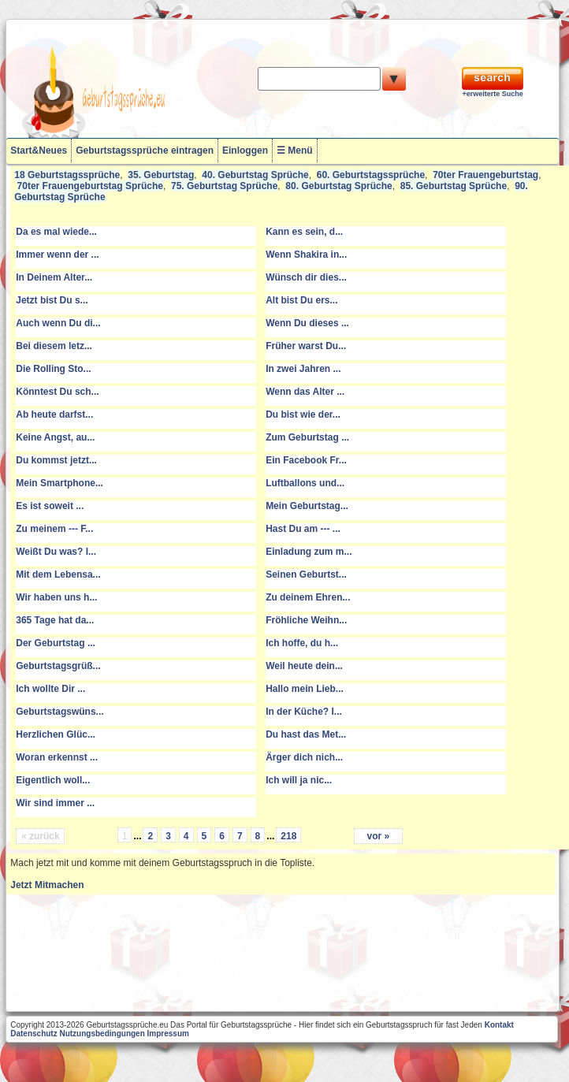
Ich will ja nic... (299, 780)
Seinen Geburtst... (306, 574)
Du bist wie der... (303, 414)
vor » (378, 836)
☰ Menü (295, 150)
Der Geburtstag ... (55, 643)
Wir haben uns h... (56, 597)
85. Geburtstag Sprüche (453, 185)
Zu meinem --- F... (54, 528)
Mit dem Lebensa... (58, 574)
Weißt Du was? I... (56, 551)
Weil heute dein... (304, 665)
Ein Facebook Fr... (306, 460)
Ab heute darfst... (54, 414)
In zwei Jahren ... (303, 368)
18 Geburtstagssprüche (67, 174)
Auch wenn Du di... (58, 323)
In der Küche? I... (304, 711)
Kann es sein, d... (304, 231)
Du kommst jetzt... (56, 460)
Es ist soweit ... (50, 505)
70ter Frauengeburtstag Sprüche (90, 185)
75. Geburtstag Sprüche (224, 185)
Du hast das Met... (306, 734)
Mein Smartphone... (59, 483)
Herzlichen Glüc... (55, 734)
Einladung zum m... (308, 551)
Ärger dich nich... (304, 757)
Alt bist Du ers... (301, 300)
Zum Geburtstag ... (307, 437)
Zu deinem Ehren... (308, 597)
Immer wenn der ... (57, 254)
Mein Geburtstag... (307, 505)
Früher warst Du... (306, 345)
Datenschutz (33, 1033)
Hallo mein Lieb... (305, 688)
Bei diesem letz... (54, 345)
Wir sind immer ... (55, 803)
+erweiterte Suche (492, 94)
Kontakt (499, 1025)
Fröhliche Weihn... (306, 620)
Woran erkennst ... (57, 757)
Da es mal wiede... (56, 231)
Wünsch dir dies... (306, 277)
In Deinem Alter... (54, 277)
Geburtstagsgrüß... (58, 665)
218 (288, 836)
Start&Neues (38, 150)
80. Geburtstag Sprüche (338, 185)
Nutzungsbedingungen (101, 1033)
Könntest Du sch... (57, 391)
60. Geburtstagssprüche (371, 174)
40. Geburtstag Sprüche (255, 174)
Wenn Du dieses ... (307, 323)
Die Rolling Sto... (53, 368)
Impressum (168, 1033)
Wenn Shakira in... (306, 254)
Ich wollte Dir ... (50, 688)
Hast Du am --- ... (303, 528)
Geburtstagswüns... (59, 711)
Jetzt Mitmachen (47, 885)
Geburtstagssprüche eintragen (145, 150)
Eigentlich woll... (53, 780)
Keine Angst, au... (55, 437)
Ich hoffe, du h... (302, 643)
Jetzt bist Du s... (51, 300)
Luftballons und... (305, 483)
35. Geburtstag (161, 174)
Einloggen (245, 150)
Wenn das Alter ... (305, 391)
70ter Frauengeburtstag (485, 174)
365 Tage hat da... (55, 620)
